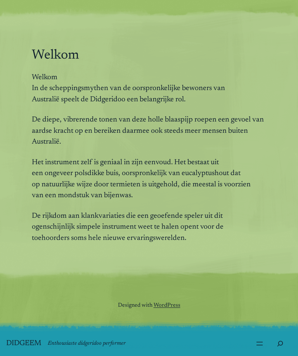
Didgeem (24, 343)
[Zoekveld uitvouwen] (280, 343)
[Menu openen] (259, 343)
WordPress (167, 305)
